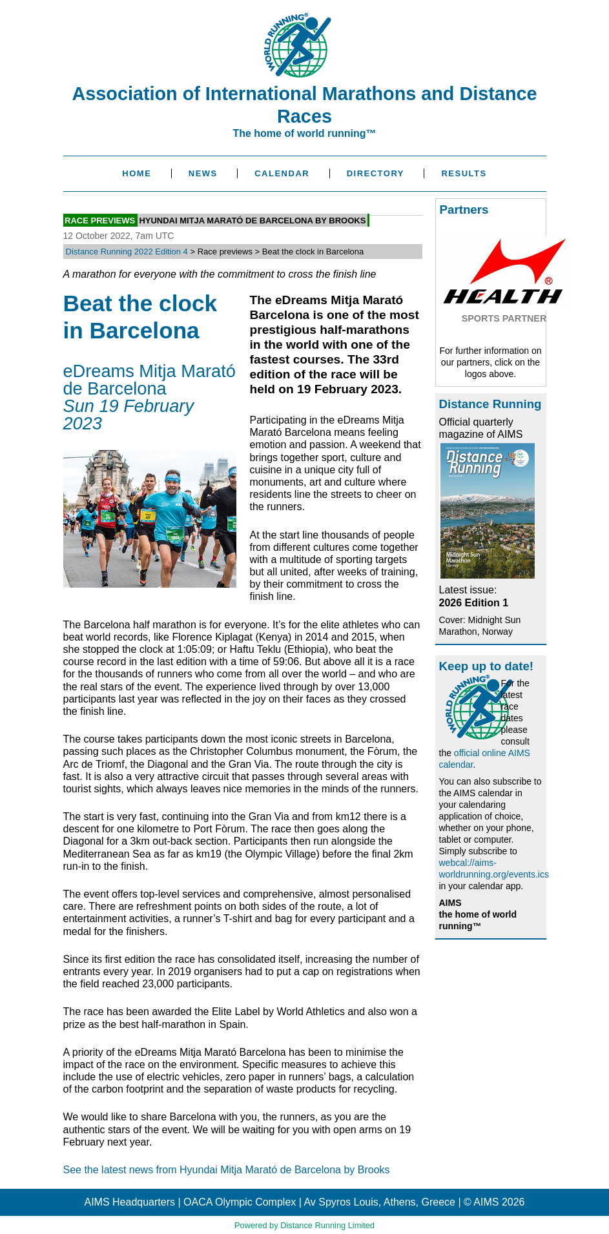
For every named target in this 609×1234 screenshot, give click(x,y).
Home (136, 173)
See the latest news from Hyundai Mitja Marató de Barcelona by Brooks (226, 1169)
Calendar (281, 173)
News (203, 173)
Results (463, 173)
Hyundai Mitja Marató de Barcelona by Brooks (252, 220)
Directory (375, 173)
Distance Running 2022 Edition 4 (127, 251)
